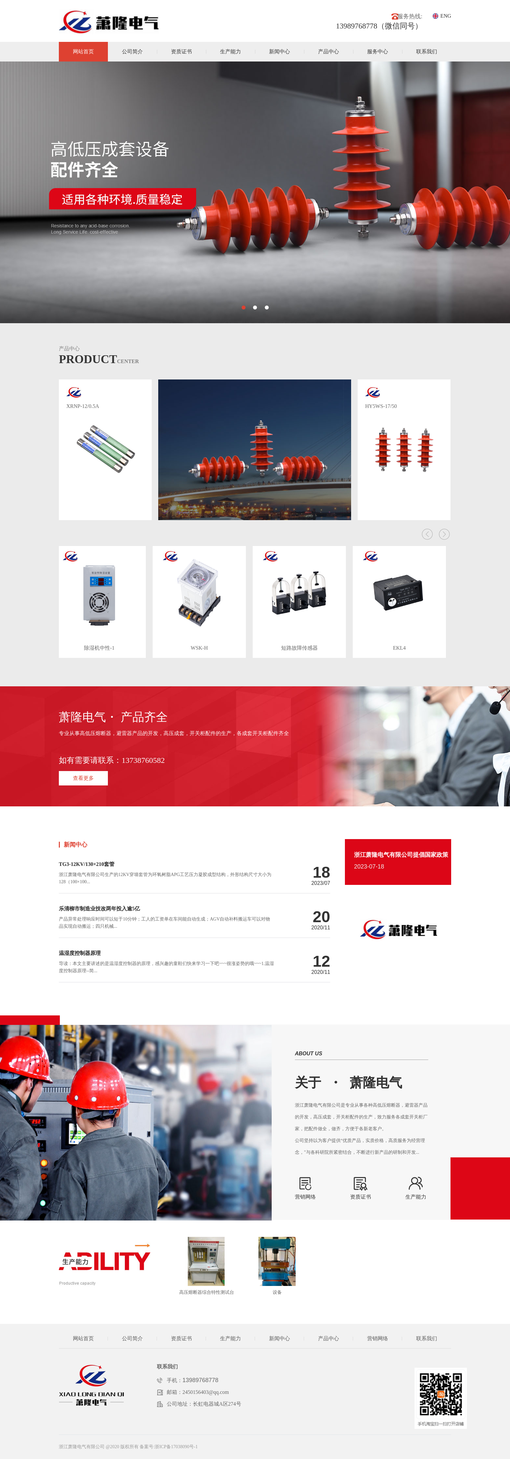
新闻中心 (279, 51)
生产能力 (230, 51)
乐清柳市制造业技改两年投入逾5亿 (99, 908)
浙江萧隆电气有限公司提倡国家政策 (401, 855)
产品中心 (328, 51)
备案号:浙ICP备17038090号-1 (168, 1446)
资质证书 (181, 51)
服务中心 (377, 51)
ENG (445, 16)
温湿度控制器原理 (80, 953)
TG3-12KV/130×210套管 (86, 864)
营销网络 (377, 1338)
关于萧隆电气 (348, 1082)
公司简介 (132, 51)
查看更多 (83, 778)
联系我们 (426, 51)
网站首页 (83, 51)
